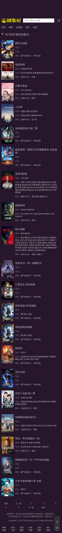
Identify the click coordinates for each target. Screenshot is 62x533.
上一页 (18, 503)
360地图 (48, 528)
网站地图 (4, 528)
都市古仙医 (21, 43)
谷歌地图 (30, 528)
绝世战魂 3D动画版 (25, 305)
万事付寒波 (21, 86)
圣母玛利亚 (21, 174)
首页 (4, 27)
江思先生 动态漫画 (25, 284)
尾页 (43, 507)
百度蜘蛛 (21, 528)
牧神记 (18, 348)
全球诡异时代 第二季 (26, 128)
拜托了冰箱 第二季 (25, 393)
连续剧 (19, 27)
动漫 (35, 27)
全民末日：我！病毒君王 (28, 263)
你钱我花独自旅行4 (25, 417)
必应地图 (39, 528)
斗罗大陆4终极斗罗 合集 (28, 481)
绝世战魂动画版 (23, 327)
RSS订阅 (13, 528)
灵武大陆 (20, 372)
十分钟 (18, 107)
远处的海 (20, 64)
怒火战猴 (20, 229)
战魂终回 (20, 205)
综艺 (27, 27)
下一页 (31, 507)
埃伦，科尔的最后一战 (27, 438)
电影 (11, 27)
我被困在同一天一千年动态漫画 (32, 459)
